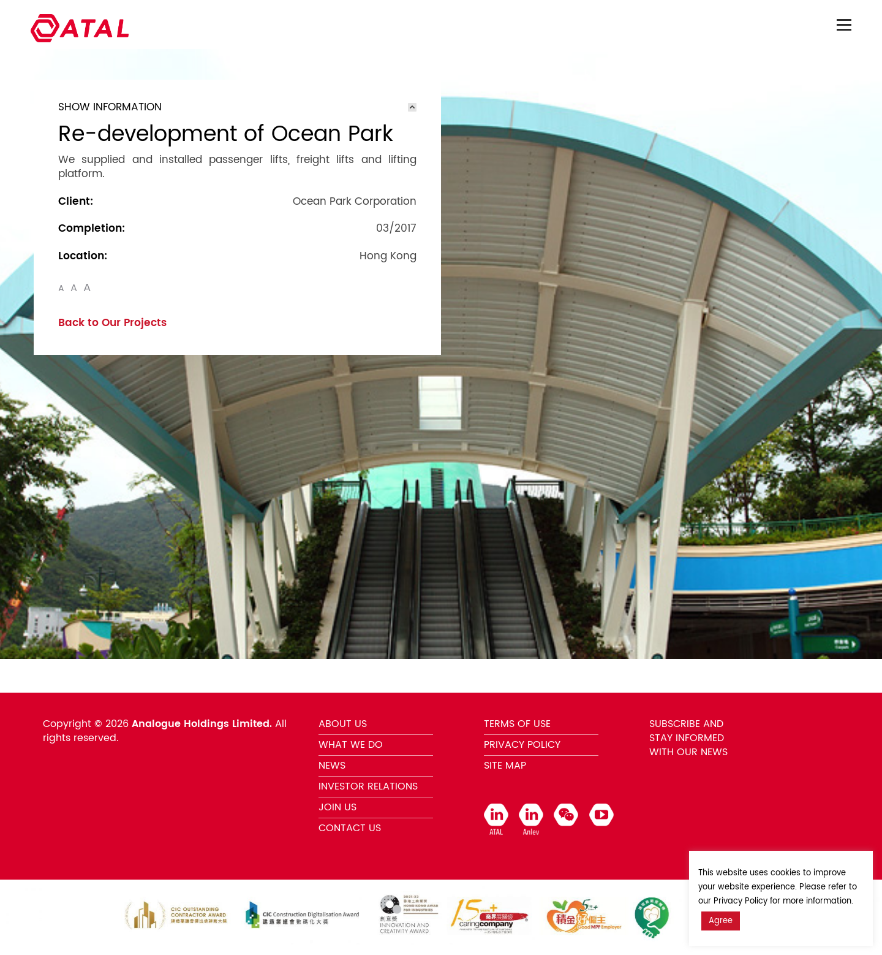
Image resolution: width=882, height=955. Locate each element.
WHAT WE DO (350, 745)
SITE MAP (505, 766)
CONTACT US (349, 828)
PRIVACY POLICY (522, 745)
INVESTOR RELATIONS (368, 786)
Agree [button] (721, 921)
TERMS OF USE (517, 724)
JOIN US (337, 807)
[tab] (237, 107)
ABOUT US (342, 724)
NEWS (331, 766)
